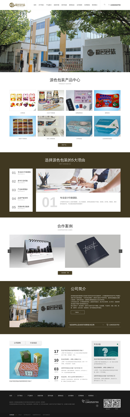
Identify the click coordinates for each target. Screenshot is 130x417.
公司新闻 (17, 343)
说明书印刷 (35, 404)
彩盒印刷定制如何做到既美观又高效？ (105, 359)
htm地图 (69, 404)
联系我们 (94, 5)
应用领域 (87, 5)
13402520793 (114, 5)
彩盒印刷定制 (29, 404)
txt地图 (73, 404)
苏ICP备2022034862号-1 (30, 402)
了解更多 (78, 312)
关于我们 (41, 5)
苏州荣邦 (43, 402)
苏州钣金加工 (27, 414)
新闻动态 (71, 5)
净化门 (20, 414)
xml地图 (65, 404)
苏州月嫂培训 (46, 414)
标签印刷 (56, 5)
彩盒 (24, 404)
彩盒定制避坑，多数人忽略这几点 (104, 367)
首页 (35, 5)
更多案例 (65, 272)
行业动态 (33, 343)
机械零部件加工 (37, 414)
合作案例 (79, 5)
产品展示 (49, 5)
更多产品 (65, 144)
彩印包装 (64, 5)
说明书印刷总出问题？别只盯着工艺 (104, 376)
